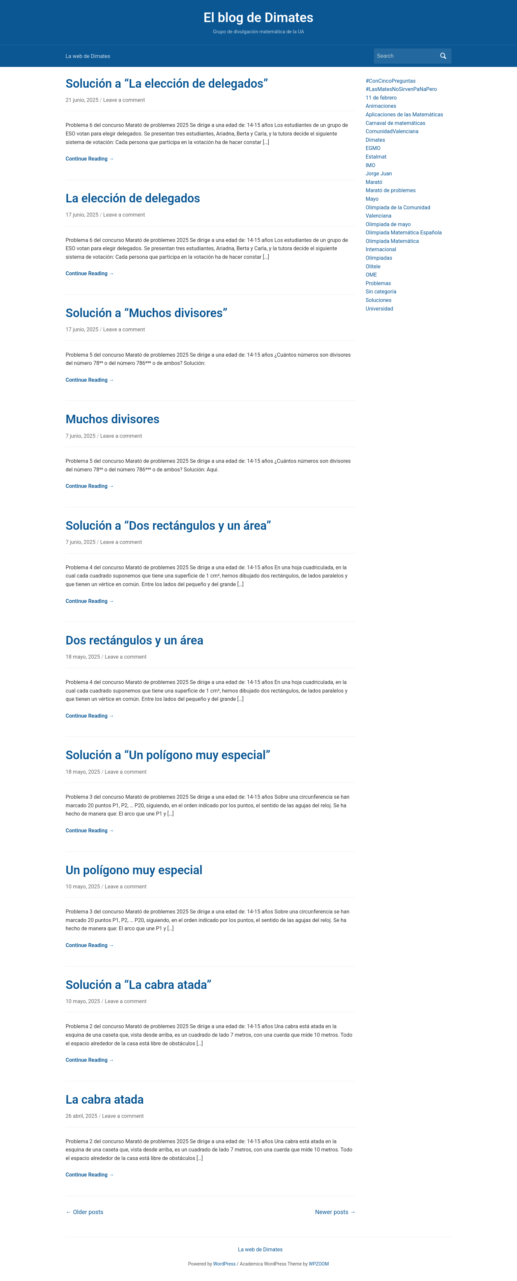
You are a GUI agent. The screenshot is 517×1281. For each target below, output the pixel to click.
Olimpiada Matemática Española (404, 232)
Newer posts (335, 1211)
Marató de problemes (391, 190)
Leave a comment (124, 100)
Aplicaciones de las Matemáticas (404, 114)
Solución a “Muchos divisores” (147, 313)
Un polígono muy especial (134, 870)
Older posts (84, 1211)
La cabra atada (105, 1100)
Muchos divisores (113, 419)
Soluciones (378, 300)
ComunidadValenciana (392, 131)
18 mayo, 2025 (83, 657)
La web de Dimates (88, 56)
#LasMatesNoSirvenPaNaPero (401, 89)
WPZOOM (319, 1263)
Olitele (373, 266)
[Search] (406, 56)
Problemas (378, 283)
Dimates (375, 140)
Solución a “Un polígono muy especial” (168, 755)
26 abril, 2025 (82, 1116)
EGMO (373, 148)
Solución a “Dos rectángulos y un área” (168, 526)
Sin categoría (381, 291)
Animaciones (381, 106)
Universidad (379, 309)
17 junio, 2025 (83, 215)
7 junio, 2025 (81, 436)
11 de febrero (381, 98)
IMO (370, 165)
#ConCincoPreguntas (391, 81)
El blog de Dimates (258, 17)
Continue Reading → (90, 159)
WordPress (224, 1263)
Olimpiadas (379, 258)
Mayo (372, 199)
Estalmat (376, 157)
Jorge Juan (379, 173)
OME (371, 275)
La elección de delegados (133, 198)
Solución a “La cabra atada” (138, 985)
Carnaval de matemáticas (395, 123)
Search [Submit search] (443, 56)
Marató (374, 182)
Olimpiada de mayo (388, 224)
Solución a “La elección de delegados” (167, 84)
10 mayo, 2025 (83, 886)
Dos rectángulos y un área (134, 640)
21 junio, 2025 (83, 100)
